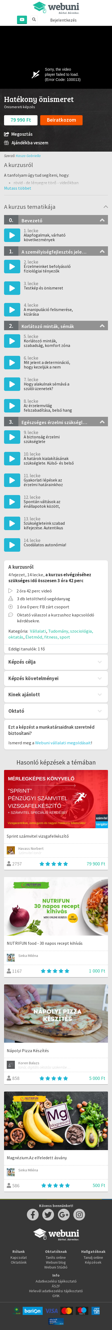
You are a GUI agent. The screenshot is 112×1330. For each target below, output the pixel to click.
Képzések (93, 1262)
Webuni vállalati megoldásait (63, 743)
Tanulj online (93, 1257)
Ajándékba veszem (26, 143)
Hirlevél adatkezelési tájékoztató (56, 1290)
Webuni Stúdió (55, 1267)
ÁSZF (56, 1286)
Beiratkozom (61, 120)
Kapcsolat (19, 1257)
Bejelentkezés (63, 20)
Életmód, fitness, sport (47, 637)
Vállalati (38, 631)
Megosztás (18, 134)
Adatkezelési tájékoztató (56, 1281)
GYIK (56, 1295)
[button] (17, 188)
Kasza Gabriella (28, 155)
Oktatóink (19, 1262)
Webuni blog (56, 1262)
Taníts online (56, 1257)
